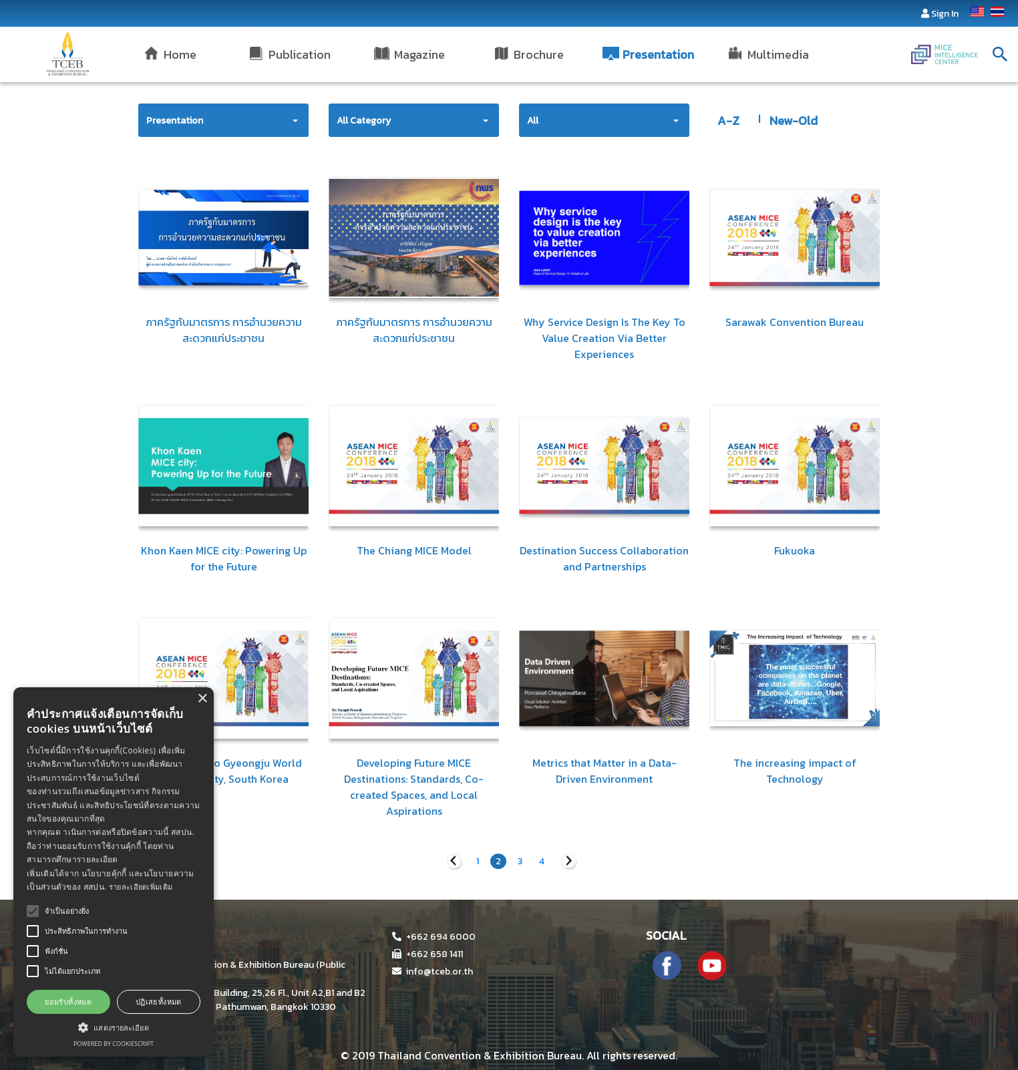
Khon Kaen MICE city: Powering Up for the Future (224, 558)
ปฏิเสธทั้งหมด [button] (159, 1002)
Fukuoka (794, 550)
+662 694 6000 (434, 937)
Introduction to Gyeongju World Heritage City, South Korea (224, 771)
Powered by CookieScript (113, 1043)
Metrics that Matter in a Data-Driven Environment (604, 771)
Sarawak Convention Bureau (794, 322)
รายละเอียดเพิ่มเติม (141, 887)
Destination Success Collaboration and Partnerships (604, 558)
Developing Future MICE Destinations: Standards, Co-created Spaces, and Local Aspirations (414, 787)
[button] (113, 1027)
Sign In (945, 14)
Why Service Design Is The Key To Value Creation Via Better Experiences (604, 338)
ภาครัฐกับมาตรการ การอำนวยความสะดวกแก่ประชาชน (224, 330)
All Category (364, 121)
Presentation (174, 121)
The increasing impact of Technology (794, 771)
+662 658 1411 (427, 954)
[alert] (113, 872)
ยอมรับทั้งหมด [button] (68, 1002)
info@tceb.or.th (432, 971)
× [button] (202, 699)
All (532, 121)
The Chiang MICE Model (414, 550)
